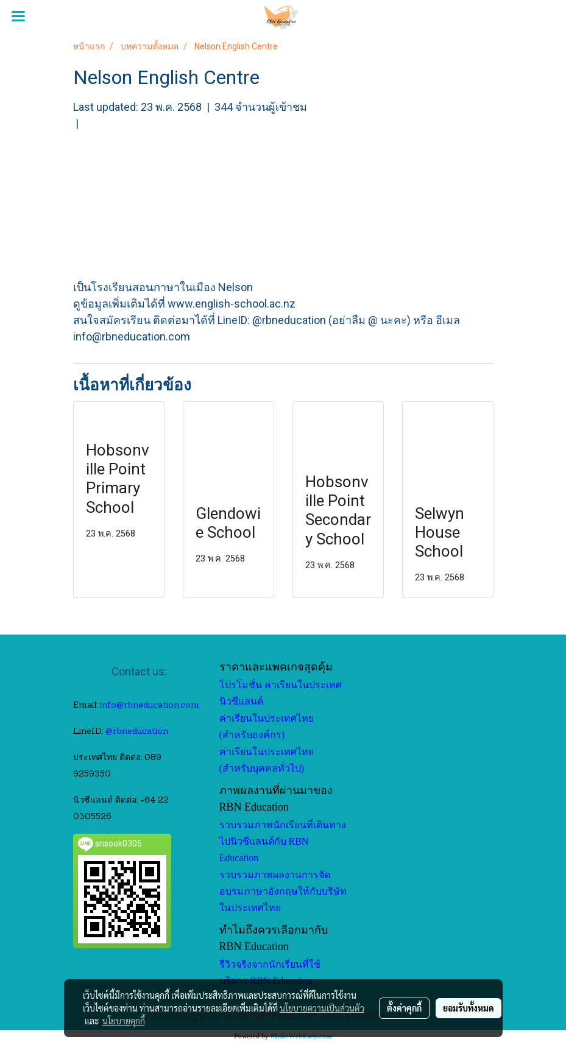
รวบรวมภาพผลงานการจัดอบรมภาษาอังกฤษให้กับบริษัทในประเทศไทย (283, 891)
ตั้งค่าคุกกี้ (404, 1007)
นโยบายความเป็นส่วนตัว (322, 1007)
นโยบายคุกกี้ (123, 1020)
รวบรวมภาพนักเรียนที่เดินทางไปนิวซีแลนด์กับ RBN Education (282, 841)
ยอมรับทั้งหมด (468, 1007)
